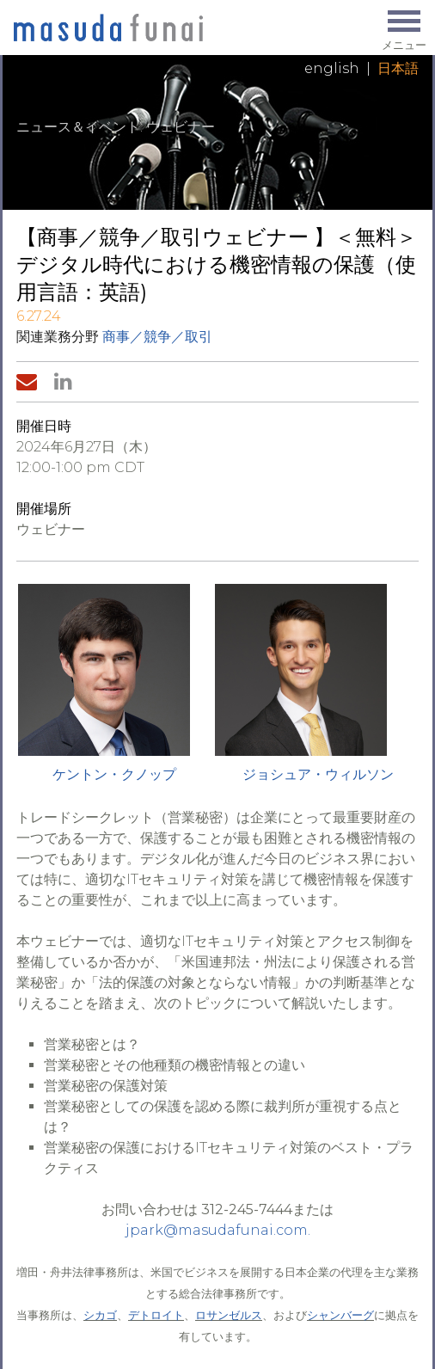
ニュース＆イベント (78, 127)
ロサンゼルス (228, 1315)
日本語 (398, 68)
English (331, 68)
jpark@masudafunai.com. (218, 1230)
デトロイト (156, 1315)
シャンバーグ (340, 1315)
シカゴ (100, 1315)
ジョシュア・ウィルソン (318, 774)
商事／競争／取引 (157, 336)
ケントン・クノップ (114, 774)
